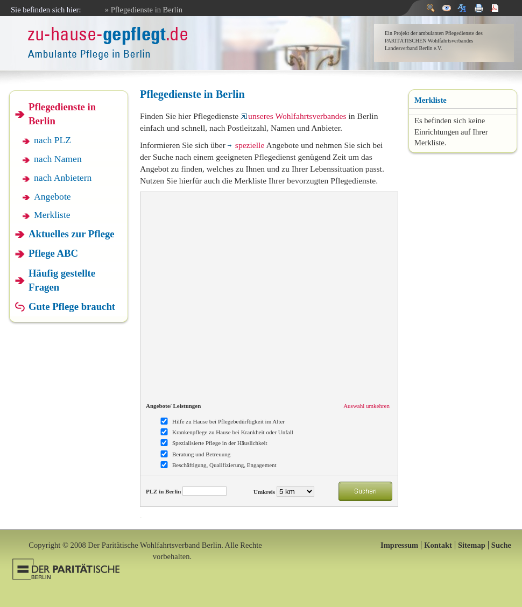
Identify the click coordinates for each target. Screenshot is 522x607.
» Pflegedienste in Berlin (143, 9)
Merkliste (52, 214)
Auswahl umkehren (366, 406)
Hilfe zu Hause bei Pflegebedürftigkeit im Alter (228, 421)
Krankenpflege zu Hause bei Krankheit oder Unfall (232, 432)
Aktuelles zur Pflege (72, 233)
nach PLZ (52, 140)
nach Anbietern (62, 177)
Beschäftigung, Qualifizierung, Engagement (224, 465)
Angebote (52, 196)
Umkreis (264, 492)
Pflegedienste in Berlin (62, 113)
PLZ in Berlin (163, 491)
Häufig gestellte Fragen (62, 280)
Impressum (399, 545)
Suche (501, 545)
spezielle (246, 145)
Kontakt (438, 545)
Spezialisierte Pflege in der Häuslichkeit (219, 443)
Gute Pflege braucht (72, 306)
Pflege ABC (53, 253)
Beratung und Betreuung (201, 454)
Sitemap (471, 545)
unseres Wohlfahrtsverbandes (294, 116)
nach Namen (58, 158)
